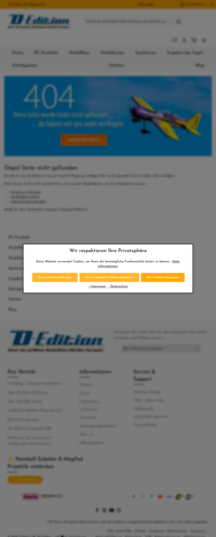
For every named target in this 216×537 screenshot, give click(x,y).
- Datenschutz (118, 286)
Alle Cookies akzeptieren (162, 277)
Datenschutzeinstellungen (55, 277)
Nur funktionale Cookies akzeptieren (109, 277)
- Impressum (97, 286)
